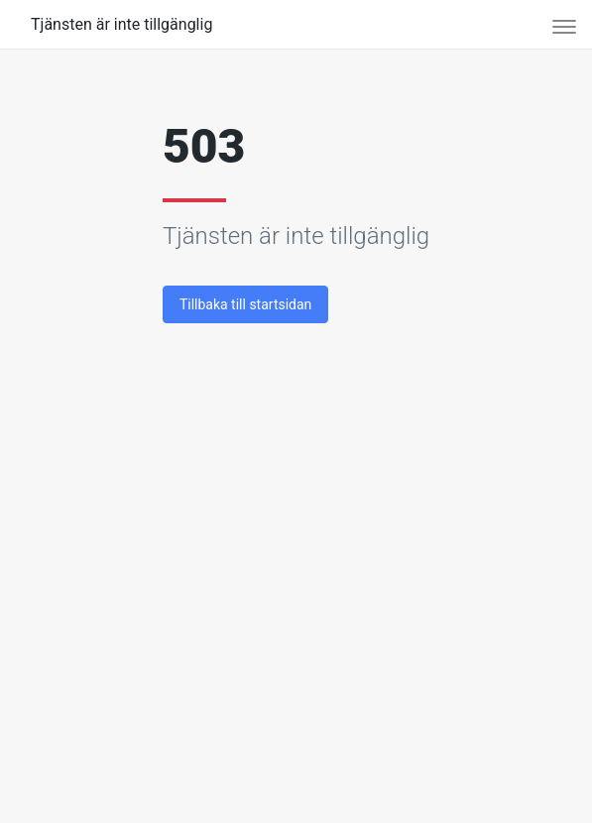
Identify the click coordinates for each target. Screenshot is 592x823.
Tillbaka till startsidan (245, 304)
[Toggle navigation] (557, 24)
